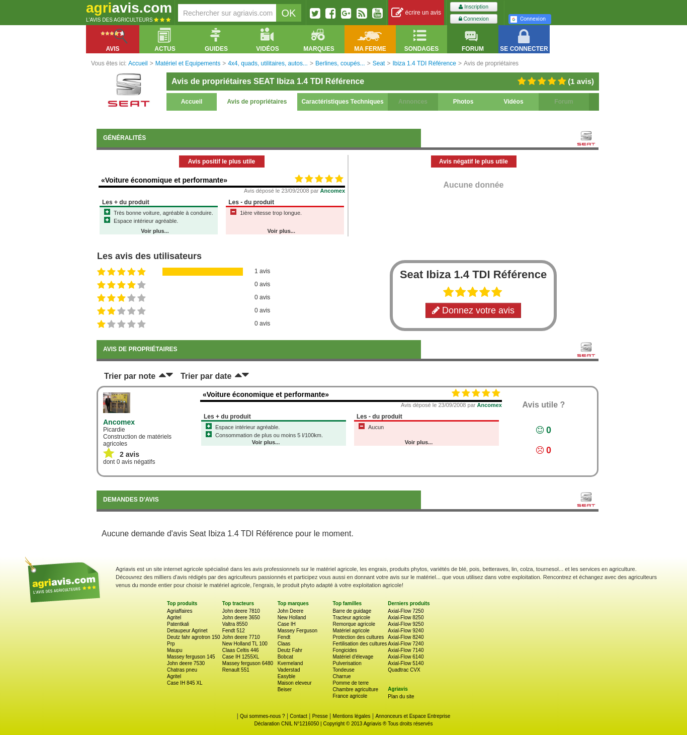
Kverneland (290, 663)
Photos (463, 101)
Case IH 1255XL (240, 657)
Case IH (287, 624)
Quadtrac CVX (404, 670)
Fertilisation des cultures (359, 643)
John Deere (291, 611)
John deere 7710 (241, 637)
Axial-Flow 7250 (405, 611)
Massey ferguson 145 (191, 657)
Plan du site (401, 696)
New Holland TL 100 (245, 643)
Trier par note (129, 376)
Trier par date (206, 376)
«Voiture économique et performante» (164, 180)
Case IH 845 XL (185, 683)
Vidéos (513, 101)
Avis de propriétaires (257, 101)
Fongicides (344, 650)
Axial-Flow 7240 (405, 643)
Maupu (175, 650)
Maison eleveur (295, 683)
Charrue (341, 676)
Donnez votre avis (473, 310)
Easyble (287, 676)
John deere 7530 (186, 663)
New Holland (292, 617)
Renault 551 (235, 670)
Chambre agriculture (355, 689)
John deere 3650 (241, 617)
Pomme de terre (350, 683)
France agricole (349, 696)
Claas (284, 643)
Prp (171, 643)
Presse (320, 716)
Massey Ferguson (297, 630)
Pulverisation (346, 663)
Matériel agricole (350, 630)
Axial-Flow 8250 (405, 617)
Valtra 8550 (234, 624)
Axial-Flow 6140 (405, 657)
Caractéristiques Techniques (342, 101)
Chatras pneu (182, 670)
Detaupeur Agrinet (187, 630)
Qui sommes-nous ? (262, 716)
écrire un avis (416, 13)
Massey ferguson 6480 (247, 663)
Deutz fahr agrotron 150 (193, 637)
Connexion (474, 19)
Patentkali (178, 624)
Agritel (174, 617)
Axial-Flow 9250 (405, 624)
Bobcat (285, 657)
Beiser (285, 689)
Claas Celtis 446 (240, 650)
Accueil (192, 101)
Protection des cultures (358, 637)
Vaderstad (289, 670)
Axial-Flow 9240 (405, 630)
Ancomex (333, 191)
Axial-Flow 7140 (405, 650)
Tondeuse (343, 670)
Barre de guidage (351, 611)
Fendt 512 (233, 630)
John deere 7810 (241, 611)
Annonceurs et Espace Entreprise (412, 716)
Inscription (473, 7)
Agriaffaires (179, 611)
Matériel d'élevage (352, 657)
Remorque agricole (353, 624)
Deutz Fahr (290, 650)
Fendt (284, 637)
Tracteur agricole (351, 617)
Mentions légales (352, 716)
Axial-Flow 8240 (405, 637)
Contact (298, 716)
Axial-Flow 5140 (405, 663)
